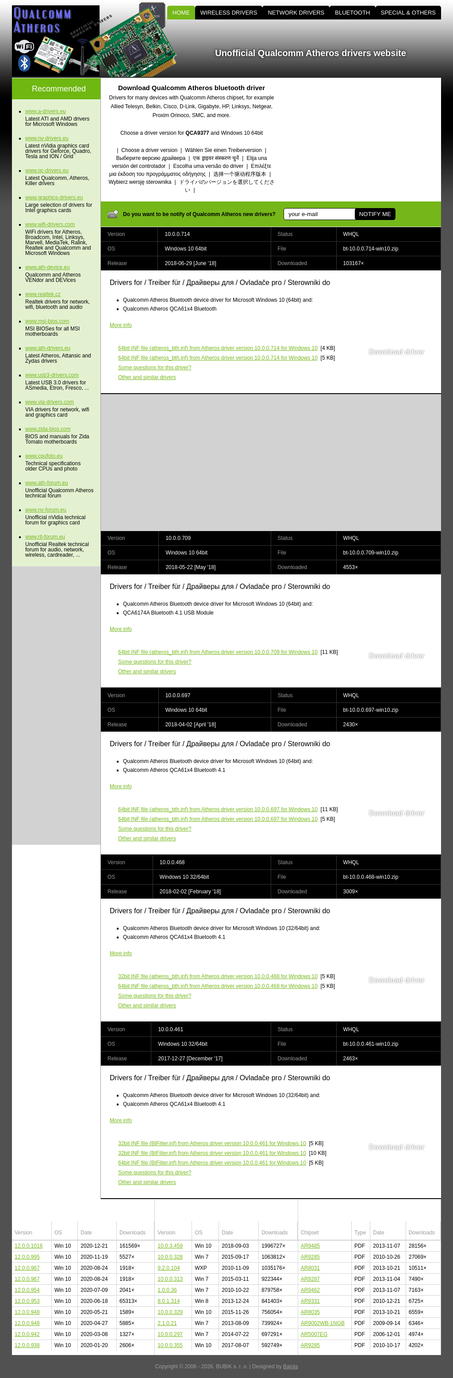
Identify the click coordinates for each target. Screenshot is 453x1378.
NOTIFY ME (375, 214)
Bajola (290, 1366)
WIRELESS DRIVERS (228, 12)
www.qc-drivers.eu (47, 170)
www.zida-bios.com (48, 429)
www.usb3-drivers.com (52, 375)
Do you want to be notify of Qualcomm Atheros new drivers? (199, 214)
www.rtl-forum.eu (45, 536)
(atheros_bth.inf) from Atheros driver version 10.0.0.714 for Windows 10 (218, 348)
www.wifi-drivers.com (50, 224)
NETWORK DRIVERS (296, 12)
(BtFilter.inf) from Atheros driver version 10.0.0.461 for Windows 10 (212, 1143)
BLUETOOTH (352, 12)
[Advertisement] (366, 139)
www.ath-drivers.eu (47, 348)
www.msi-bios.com (47, 321)
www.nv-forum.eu (45, 509)
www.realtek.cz (43, 294)
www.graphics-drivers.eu (54, 197)
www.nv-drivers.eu (47, 138)
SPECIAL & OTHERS (408, 12)
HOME (181, 12)
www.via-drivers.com (49, 402)
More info (121, 325)
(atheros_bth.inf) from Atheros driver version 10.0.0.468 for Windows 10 (218, 976)
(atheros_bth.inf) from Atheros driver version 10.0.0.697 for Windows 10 (218, 809)
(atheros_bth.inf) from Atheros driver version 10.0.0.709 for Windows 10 (218, 652)
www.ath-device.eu (47, 267)
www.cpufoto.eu (44, 456)
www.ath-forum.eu (46, 483)
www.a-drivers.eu (45, 111)
